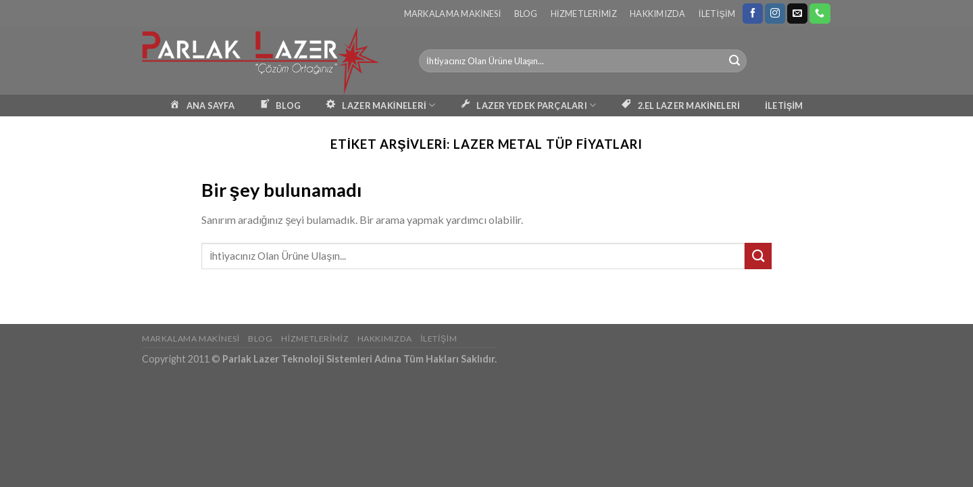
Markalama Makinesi (452, 13)
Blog (526, 13)
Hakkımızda (658, 13)
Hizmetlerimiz (584, 13)
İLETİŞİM (784, 105)
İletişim (717, 13)
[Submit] (734, 60)
